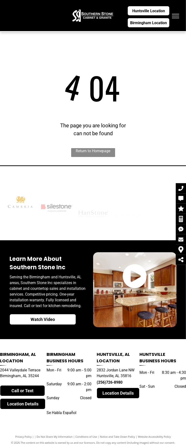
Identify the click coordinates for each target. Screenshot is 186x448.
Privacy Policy (23, 436)
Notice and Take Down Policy (117, 436)
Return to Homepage (93, 151)
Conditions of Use (86, 436)
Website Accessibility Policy (154, 436)
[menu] (175, 16)
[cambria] (20, 216)
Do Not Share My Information (55, 436)
